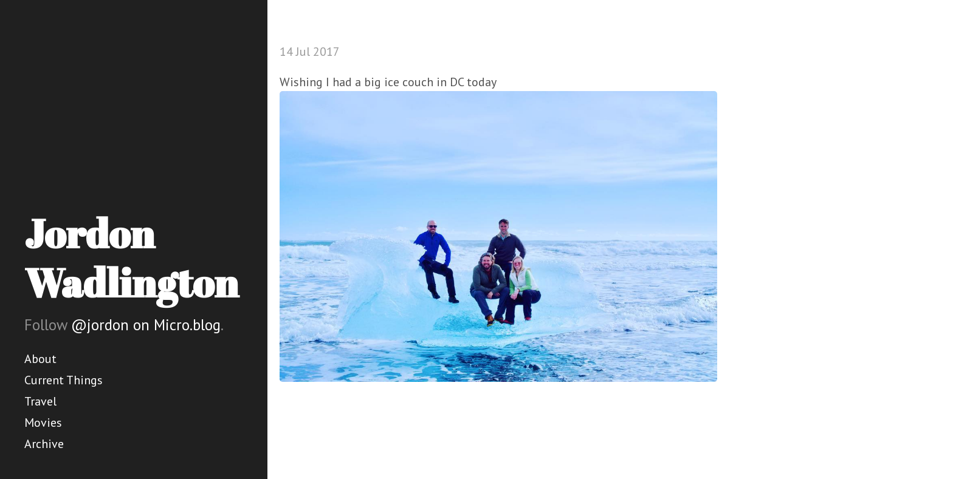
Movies (43, 422)
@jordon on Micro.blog (146, 325)
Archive (44, 444)
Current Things (63, 380)
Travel (40, 401)
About (40, 359)
